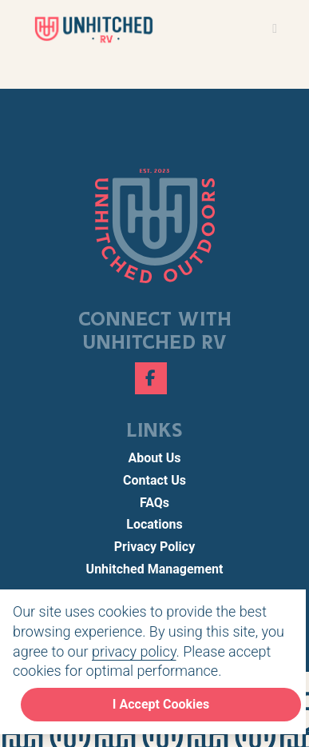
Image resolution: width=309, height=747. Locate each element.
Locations (154, 524)
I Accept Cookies (161, 704)
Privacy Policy (154, 546)
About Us (155, 457)
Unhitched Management (155, 569)
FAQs (154, 502)
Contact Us (154, 480)
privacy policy (134, 651)
